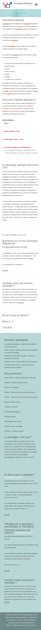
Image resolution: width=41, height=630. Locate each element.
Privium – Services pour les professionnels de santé (20, 397)
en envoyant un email (16, 111)
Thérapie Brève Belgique (12, 412)
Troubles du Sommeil (11, 407)
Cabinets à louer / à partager (13, 426)
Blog (6, 123)
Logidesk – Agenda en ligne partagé (15, 382)
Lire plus (5, 270)
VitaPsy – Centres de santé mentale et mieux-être (20, 392)
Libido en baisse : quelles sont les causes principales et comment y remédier (21, 351)
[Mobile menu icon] (36, 4)
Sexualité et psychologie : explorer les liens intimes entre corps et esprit (20, 345)
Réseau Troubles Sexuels (12, 402)
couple (6, 91)
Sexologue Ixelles (10, 416)
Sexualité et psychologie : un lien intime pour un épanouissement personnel (19, 366)
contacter (29, 106)
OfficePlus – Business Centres (14, 431)
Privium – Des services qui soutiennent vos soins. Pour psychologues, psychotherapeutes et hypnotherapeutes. (22, 620)
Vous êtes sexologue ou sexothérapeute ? (18, 147)
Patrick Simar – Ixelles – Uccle (14, 139)
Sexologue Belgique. (27, 615)
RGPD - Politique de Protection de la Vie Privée (21, 625)
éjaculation (6, 24)
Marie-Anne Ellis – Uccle (12, 131)
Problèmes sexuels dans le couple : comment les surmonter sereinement (19, 357)
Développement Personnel (12, 421)
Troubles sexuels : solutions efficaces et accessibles (20, 361)
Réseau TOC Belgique (11, 387)
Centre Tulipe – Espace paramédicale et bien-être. (20, 378)
